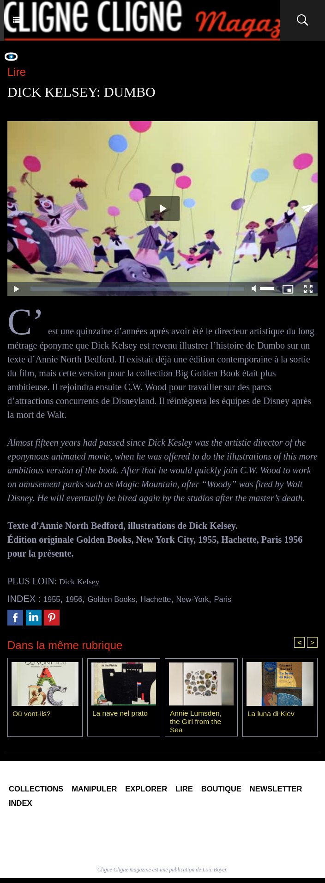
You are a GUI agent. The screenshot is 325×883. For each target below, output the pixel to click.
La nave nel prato (121, 714)
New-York (220, 599)
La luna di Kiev (271, 715)
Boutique (271, 791)
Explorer (178, 791)
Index (99, 807)
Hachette (176, 599)
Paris (255, 599)
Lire (225, 791)
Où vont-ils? (32, 715)
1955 (53, 599)
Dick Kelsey (82, 581)
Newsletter (42, 807)
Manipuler (114, 791)
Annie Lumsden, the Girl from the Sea (196, 721)
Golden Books (124, 599)
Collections (43, 791)
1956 (79, 599)
